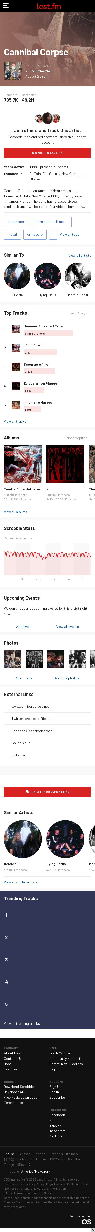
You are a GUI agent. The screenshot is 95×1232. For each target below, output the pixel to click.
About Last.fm (15, 1053)
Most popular (77, 437)
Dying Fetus (47, 295)
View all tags (69, 234)
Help (52, 1069)
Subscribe (57, 1097)
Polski (22, 1159)
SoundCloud (21, 743)
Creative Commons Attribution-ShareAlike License (39, 1202)
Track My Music (60, 1053)
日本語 (9, 1159)
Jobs (8, 1064)
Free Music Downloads (20, 1097)
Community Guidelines (66, 1064)
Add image (24, 678)
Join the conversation (50, 792)
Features (10, 1069)
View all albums (15, 512)
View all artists (79, 255)
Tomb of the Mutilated (22, 489)
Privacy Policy (34, 1184)
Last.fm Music (42, 1193)
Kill (49, 489)
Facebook (57, 1115)
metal (12, 234)
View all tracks (15, 421)
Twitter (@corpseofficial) (31, 718)
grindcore (35, 234)
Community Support (64, 1058)
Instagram (20, 755)
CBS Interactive (14, 1179)
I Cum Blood (34, 345)
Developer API (14, 1092)
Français (56, 1154)
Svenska (73, 1159)
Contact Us (13, 1058)
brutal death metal (52, 221)
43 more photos (67, 678)
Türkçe (9, 1164)
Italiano (72, 1154)
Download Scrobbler (19, 1086)
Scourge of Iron (37, 364)
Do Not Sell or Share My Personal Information (35, 1188)
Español (40, 1154)
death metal (17, 221)
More (89, 329)
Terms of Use (14, 1184)
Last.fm (48, 6)
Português (38, 1159)
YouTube (55, 1136)
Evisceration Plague (40, 383)
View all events (67, 626)
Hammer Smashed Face (43, 326)
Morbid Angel (78, 295)
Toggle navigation (6, 6)
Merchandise (13, 1102)
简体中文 (24, 1164)
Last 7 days (78, 313)
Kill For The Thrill (39, 71)
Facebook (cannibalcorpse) (32, 730)
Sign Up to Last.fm (47, 152)
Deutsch (24, 1154)
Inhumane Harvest (39, 402)
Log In (54, 1092)
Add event (24, 626)
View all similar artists (20, 882)
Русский (56, 1159)
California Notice (78, 1184)
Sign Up (55, 1086)
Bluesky (55, 1125)
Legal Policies (55, 1184)
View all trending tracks (22, 1023)
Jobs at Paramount (18, 1193)
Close (93, 1230)
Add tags (53, 235)
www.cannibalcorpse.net (30, 706)
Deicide (17, 295)
